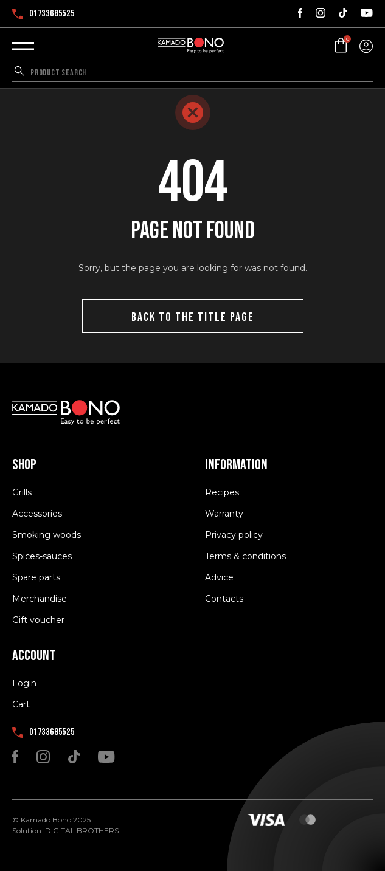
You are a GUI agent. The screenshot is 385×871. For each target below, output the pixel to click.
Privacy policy (234, 535)
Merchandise (39, 598)
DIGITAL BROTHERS (82, 830)
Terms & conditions (245, 556)
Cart (21, 704)
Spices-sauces (42, 556)
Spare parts (36, 577)
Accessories (37, 513)
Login (24, 683)
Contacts (224, 598)
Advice (219, 577)
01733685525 (43, 14)
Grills (22, 492)
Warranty (224, 513)
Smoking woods (46, 535)
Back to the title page (192, 317)
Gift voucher (38, 620)
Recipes (222, 492)
